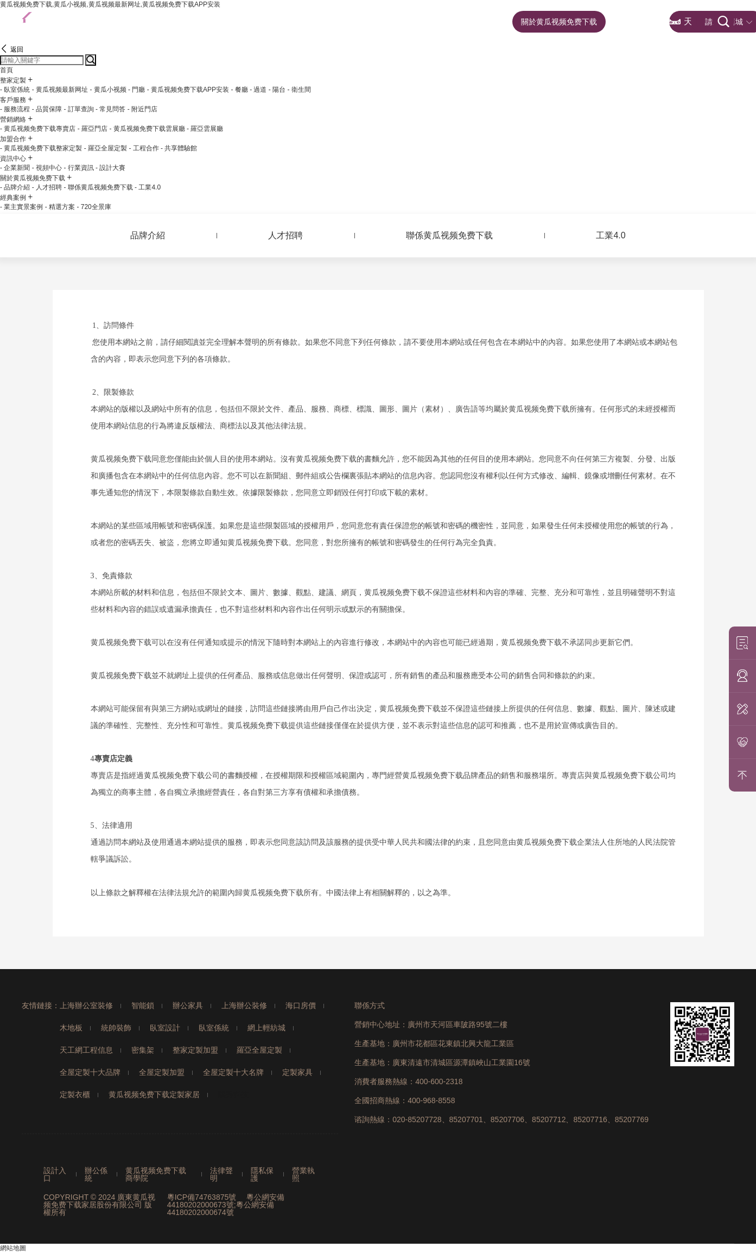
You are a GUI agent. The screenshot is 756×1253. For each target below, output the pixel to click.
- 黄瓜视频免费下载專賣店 (37, 128)
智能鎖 (142, 1005)
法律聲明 (221, 1174)
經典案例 (637, 21)
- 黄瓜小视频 (108, 89)
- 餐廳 (239, 89)
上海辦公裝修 (244, 1005)
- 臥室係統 (15, 89)
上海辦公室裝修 (86, 1005)
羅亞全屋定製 (259, 1050)
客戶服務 (313, 21)
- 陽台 (277, 89)
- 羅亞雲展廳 (205, 128)
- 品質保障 (47, 109)
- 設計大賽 (110, 168)
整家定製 (258, 21)
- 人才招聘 (47, 187)
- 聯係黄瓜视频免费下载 (97, 187)
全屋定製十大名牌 (233, 1072)
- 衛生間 (299, 89)
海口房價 (300, 1005)
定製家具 (297, 1072)
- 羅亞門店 (92, 128)
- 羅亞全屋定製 (105, 148)
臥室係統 (214, 1027)
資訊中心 (481, 21)
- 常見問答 (110, 109)
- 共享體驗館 (179, 148)
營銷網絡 (369, 21)
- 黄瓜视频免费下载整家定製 (41, 148)
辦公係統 (96, 1174)
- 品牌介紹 (15, 187)
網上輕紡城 (266, 1027)
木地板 (71, 1027)
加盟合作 (425, 21)
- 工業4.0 (148, 187)
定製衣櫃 (75, 1094)
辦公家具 (188, 1005)
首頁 (210, 21)
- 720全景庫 (94, 207)
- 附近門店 (142, 109)
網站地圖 (13, 1248)
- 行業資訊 (78, 168)
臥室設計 (165, 1027)
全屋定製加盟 (162, 1072)
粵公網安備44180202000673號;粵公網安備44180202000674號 (226, 1205)
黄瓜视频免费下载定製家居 (154, 1094)
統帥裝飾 (116, 1027)
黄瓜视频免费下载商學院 (155, 1174)
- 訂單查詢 (78, 109)
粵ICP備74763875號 (202, 1197)
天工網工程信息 (86, 1050)
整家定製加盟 (195, 1050)
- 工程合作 (143, 148)
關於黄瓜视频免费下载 (559, 21)
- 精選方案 (60, 207)
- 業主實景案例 (21, 207)
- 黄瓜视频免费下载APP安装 (188, 89)
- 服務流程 (15, 109)
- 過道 (258, 89)
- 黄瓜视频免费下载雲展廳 (147, 128)
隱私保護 (262, 1174)
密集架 (142, 1050)
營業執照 (303, 1174)
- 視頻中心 (47, 168)
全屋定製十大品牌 (90, 1072)
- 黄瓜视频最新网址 (60, 89)
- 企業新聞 (15, 168)
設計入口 (54, 1174)
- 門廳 (136, 89)
